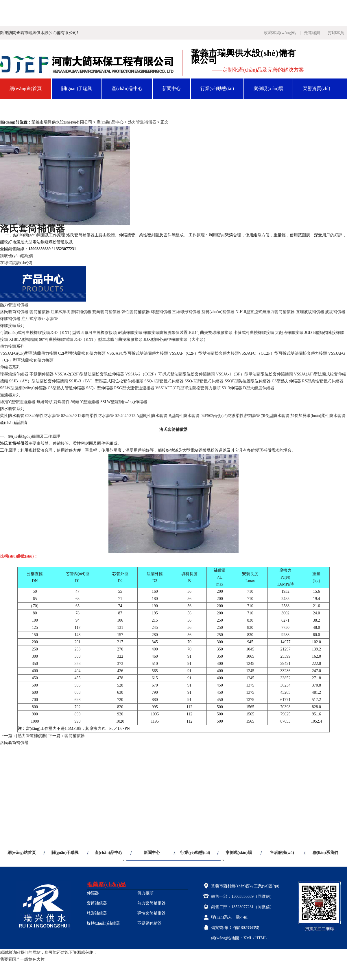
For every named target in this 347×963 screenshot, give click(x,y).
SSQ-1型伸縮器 (99, 388)
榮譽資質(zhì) (316, 88)
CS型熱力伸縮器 (286, 381)
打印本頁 (336, 33)
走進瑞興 (312, 33)
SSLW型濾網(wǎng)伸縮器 (23, 388)
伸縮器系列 (10, 367)
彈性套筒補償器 (135, 312)
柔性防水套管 (12, 416)
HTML (261, 938)
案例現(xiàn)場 (268, 88)
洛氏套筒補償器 (14, 312)
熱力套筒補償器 (151, 903)
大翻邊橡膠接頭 (289, 332)
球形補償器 (97, 913)
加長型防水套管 (275, 416)
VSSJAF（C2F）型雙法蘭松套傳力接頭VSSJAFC (212, 353)
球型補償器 (161, 312)
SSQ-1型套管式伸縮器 (163, 381)
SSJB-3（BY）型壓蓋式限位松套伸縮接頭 (106, 381)
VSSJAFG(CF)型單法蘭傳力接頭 (28, 353)
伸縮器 (93, 893)
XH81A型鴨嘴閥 (23, 339)
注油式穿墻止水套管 (39, 319)
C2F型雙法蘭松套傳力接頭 (82, 353)
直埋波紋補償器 (310, 312)
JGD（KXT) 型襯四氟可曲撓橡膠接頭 (83, 332)
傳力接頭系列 (12, 346)
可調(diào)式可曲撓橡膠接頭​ (25, 332)
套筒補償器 (39, 312)
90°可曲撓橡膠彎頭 (56, 339)
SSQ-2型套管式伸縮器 (204, 381)
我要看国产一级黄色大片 (22, 959)
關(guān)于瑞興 (76, 88)
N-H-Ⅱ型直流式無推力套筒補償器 (265, 312)
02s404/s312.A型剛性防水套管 (141, 416)
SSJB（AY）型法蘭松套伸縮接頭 (38, 381)
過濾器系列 (10, 395)
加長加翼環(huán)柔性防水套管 (318, 416)
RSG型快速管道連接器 (134, 388)
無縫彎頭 (44, 402)
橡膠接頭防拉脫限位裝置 (165, 332)
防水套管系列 (12, 409)
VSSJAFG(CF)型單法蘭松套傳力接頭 (188, 388)
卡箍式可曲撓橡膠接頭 (254, 332)
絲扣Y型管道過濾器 (17, 402)
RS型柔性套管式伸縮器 (323, 381)
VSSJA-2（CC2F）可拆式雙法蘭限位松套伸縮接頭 (170, 374)
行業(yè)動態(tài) (217, 88)
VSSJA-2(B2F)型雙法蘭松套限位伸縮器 (89, 374)
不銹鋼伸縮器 (41, 374)
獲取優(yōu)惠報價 (16, 256)
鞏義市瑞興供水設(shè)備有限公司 (62, 122)
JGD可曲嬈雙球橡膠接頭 (211, 332)
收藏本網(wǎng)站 (280, 33)
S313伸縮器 (232, 388)
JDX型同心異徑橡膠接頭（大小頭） (175, 339)
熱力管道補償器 (142, 122)
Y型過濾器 (89, 402)
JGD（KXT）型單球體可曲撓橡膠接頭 (108, 339)
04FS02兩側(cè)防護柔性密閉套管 (230, 416)
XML (247, 938)
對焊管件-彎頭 (66, 402)
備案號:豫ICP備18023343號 (235, 927)
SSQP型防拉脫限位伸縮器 (248, 381)
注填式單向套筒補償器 (71, 312)
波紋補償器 (335, 312)
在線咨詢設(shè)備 (16, 263)
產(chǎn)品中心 (127, 88)
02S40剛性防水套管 (42, 416)
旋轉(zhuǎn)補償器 (218, 312)
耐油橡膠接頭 (130, 332)
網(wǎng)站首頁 (26, 88)
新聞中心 (171, 88)
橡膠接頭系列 (12, 326)
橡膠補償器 (10, 319)
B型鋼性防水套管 (184, 416)
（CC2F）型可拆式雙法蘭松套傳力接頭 (292, 353)
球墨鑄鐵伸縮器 (14, 374)
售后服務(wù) (23, 108)
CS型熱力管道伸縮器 (66, 388)
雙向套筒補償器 (106, 312)
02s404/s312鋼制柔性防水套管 (87, 416)
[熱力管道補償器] (31, 736)
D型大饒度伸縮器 (258, 388)
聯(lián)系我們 (70, 108)
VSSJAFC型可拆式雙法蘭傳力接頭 (137, 353)
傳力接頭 (145, 893)
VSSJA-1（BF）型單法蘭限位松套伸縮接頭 (254, 374)
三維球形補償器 (186, 312)
